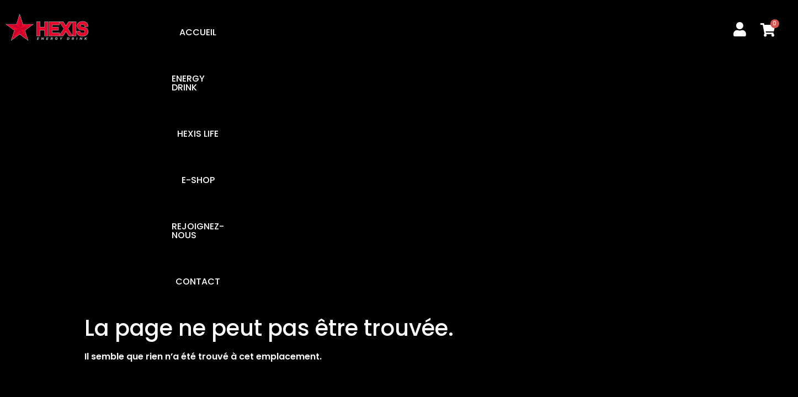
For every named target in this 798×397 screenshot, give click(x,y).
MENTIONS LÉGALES (561, 159)
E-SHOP (415, 32)
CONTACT (575, 32)
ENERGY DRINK (282, 32)
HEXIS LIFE (355, 32)
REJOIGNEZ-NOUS (492, 32)
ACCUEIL (211, 32)
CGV (635, 159)
